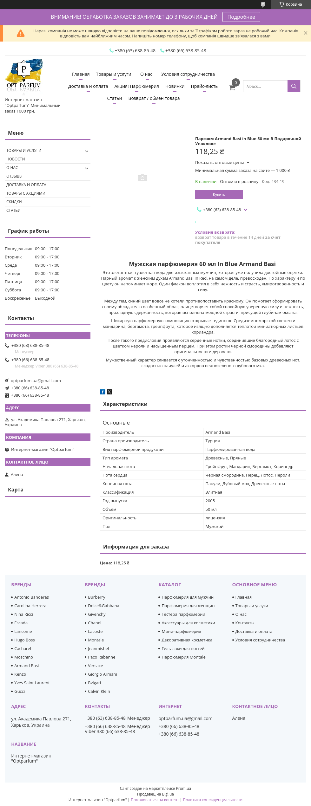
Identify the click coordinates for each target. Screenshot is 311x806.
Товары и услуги (113, 74)
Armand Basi (26, 665)
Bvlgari (94, 683)
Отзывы (14, 176)
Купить (219, 194)
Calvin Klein (99, 691)
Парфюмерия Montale (183, 657)
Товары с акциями (25, 193)
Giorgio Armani (102, 674)
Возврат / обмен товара (154, 98)
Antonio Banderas (31, 597)
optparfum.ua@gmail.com (36, 380)
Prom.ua (183, 788)
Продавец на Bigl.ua (155, 794)
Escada (21, 623)
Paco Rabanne (101, 657)
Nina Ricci (23, 614)
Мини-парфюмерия (181, 631)
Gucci (19, 691)
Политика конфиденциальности (212, 800)
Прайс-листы (205, 86)
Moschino (23, 657)
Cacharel (22, 648)
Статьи (114, 98)
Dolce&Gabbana (103, 605)
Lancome (23, 631)
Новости (15, 159)
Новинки (175, 86)
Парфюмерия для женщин (188, 605)
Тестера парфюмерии (183, 614)
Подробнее (241, 16)
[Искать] (294, 86)
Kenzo (20, 674)
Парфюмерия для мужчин (188, 597)
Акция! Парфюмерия (136, 86)
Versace (95, 665)
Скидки (14, 202)
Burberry (96, 597)
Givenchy (96, 614)
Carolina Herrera (30, 605)
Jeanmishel (98, 648)
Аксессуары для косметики (188, 623)
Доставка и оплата (88, 86)
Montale (96, 640)
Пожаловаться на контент (155, 800)
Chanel (94, 623)
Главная (81, 74)
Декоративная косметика (187, 640)
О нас (146, 74)
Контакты (245, 623)
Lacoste (95, 631)
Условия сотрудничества (188, 74)
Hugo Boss (24, 640)
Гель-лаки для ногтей (183, 648)
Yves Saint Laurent (32, 683)
